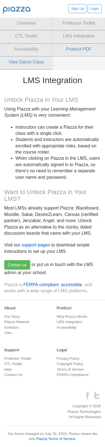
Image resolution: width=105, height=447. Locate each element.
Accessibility (26, 49)
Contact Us (13, 375)
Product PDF (79, 49)
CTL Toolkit (26, 36)
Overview (26, 23)
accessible (71, 284)
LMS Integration (79, 36)
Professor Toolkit (78, 23)
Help (8, 369)
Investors (11, 327)
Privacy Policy (68, 358)
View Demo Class (26, 62)
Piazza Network (16, 322)
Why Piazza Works (72, 316)
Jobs (8, 333)
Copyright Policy (70, 364)
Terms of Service (70, 369)
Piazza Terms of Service (55, 439)
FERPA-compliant (41, 284)
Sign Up (77, 8)
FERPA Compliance (73, 375)
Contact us (17, 265)
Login (94, 8)
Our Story (12, 316)
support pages (36, 245)
